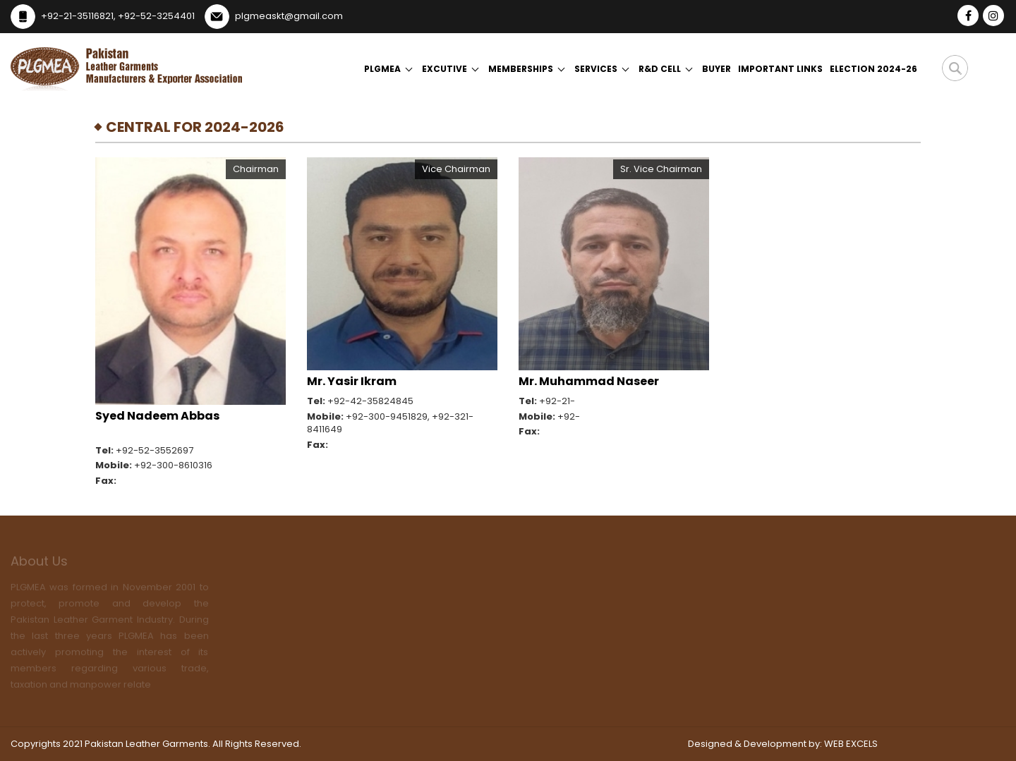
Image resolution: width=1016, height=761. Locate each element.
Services (595, 69)
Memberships (520, 69)
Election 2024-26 (873, 69)
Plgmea (382, 69)
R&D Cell (660, 69)
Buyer (716, 69)
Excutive (444, 69)
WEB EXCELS (851, 743)
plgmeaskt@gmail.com (289, 16)
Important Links (780, 69)
